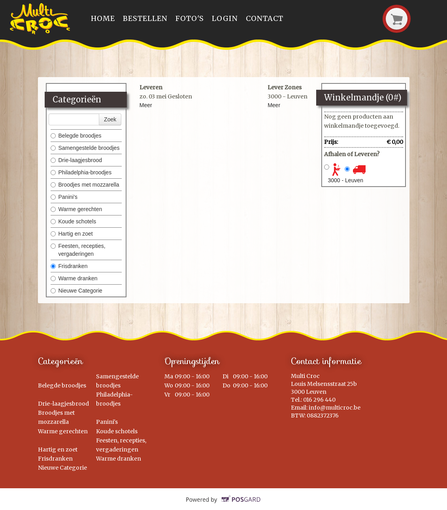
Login (225, 18)
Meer (146, 105)
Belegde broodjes (76, 135)
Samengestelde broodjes (85, 148)
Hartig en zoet (72, 233)
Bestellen (145, 18)
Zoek (110, 119)
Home (103, 18)
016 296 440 (319, 399)
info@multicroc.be (334, 407)
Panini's (64, 197)
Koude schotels (73, 221)
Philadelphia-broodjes (81, 172)
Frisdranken (69, 266)
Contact (264, 18)
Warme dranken (74, 278)
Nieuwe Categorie (76, 290)
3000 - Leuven (346, 180)
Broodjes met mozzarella (85, 184)
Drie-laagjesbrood (76, 160)
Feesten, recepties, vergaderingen (78, 250)
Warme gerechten (76, 209)
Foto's (189, 18)
